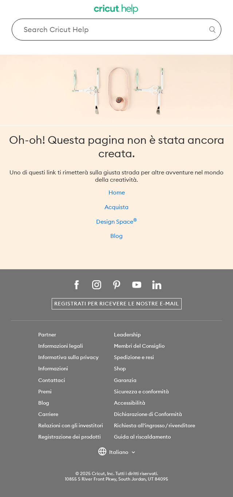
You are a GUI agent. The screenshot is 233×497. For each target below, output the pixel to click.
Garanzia (125, 380)
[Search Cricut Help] (116, 30)
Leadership (127, 334)
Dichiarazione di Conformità (148, 414)
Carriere (48, 414)
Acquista (116, 207)
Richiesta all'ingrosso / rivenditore (154, 425)
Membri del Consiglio (139, 346)
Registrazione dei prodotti (69, 437)
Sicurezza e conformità (141, 391)
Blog (116, 235)
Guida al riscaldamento (142, 437)
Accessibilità (129, 403)
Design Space (116, 221)
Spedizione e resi (134, 357)
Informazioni (53, 368)
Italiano (114, 452)
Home (116, 192)
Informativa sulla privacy (68, 357)
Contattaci (51, 380)
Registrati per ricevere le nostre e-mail (116, 303)
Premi (45, 391)
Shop (120, 368)
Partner (47, 334)
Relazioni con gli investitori (70, 425)
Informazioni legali (60, 346)
